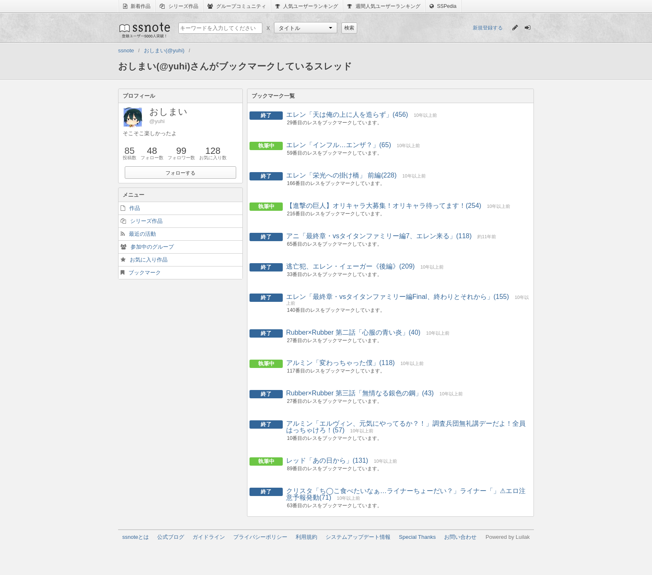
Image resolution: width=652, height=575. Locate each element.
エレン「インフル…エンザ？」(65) (338, 144)
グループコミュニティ (236, 6)
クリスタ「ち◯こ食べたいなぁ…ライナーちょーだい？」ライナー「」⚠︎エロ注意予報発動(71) (406, 494)
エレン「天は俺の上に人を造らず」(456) (347, 114)
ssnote (144, 30)
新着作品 (137, 6)
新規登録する (488, 28)
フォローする (180, 173)
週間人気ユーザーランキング (383, 6)
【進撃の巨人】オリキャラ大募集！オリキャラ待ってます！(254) (383, 205)
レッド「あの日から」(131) (327, 460)
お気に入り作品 (149, 259)
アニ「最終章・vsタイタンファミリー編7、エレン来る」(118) (379, 235)
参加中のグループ (152, 246)
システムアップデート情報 (358, 537)
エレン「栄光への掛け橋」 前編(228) (341, 175)
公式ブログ (170, 537)
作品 (134, 208)
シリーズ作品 (179, 6)
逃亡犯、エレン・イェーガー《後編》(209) (350, 266)
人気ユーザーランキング (306, 6)
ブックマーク (144, 272)
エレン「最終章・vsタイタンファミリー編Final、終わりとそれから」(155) (397, 296)
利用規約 (306, 537)
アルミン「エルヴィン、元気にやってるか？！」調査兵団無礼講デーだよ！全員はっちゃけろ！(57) (406, 427)
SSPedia (443, 6)
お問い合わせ (460, 537)
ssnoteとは (135, 537)
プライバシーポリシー (260, 537)
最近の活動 (142, 234)
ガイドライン (209, 537)
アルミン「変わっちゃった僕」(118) (340, 362)
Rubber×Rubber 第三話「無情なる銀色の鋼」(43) (360, 393)
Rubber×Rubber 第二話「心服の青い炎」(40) (353, 332)
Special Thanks (417, 537)
